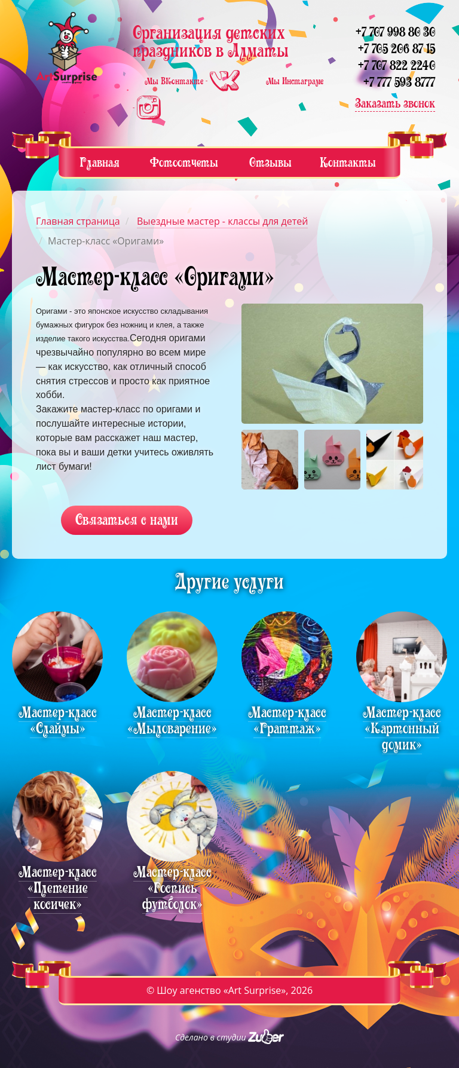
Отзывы (270, 162)
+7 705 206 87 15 (396, 49)
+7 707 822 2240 (396, 65)
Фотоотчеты (184, 162)
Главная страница (78, 221)
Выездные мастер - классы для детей (222, 221)
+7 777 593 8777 (399, 82)
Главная (99, 162)
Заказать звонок (395, 103)
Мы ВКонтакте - (193, 81)
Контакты (348, 162)
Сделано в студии (229, 1037)
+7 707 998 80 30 (395, 32)
